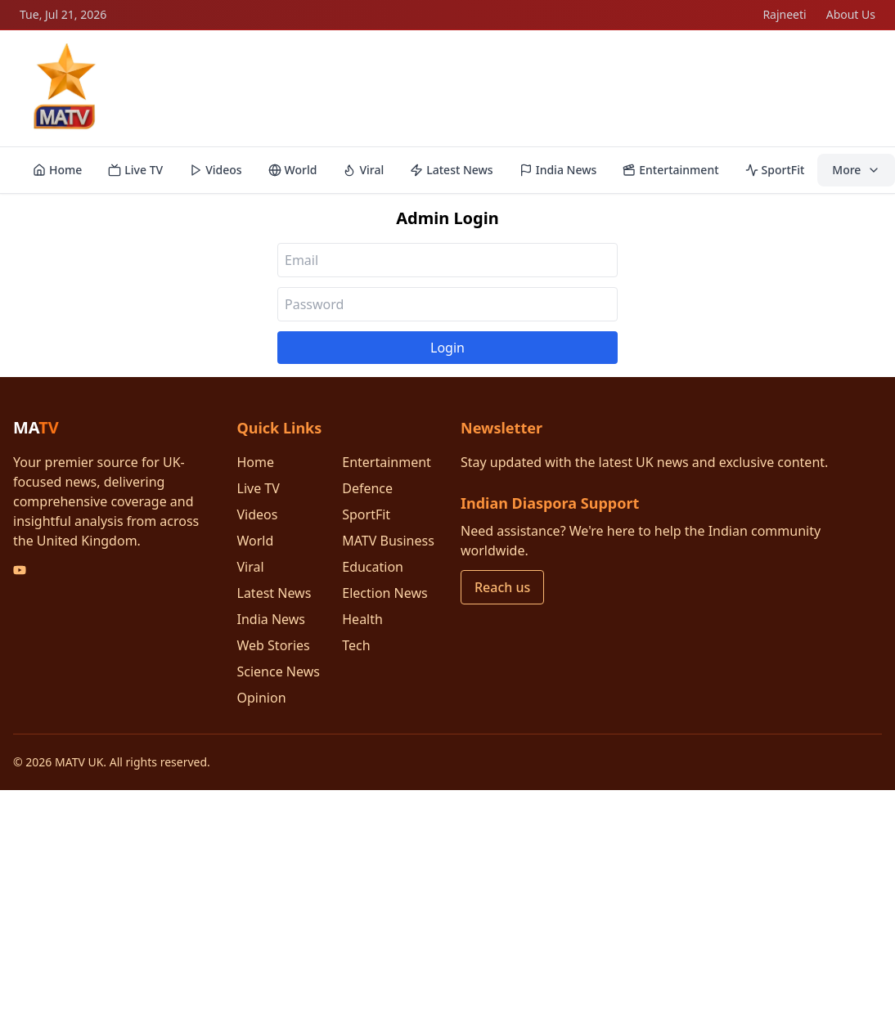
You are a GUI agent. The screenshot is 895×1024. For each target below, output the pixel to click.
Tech (356, 645)
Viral (363, 169)
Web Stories (273, 645)
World (292, 169)
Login (447, 348)
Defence (367, 488)
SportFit (775, 169)
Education (372, 567)
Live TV (135, 169)
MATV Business (388, 541)
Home (57, 169)
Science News (278, 671)
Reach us (502, 587)
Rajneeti (784, 14)
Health (362, 619)
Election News (384, 593)
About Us (850, 14)
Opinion (261, 698)
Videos (215, 169)
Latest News (451, 169)
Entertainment (670, 169)
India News (558, 169)
